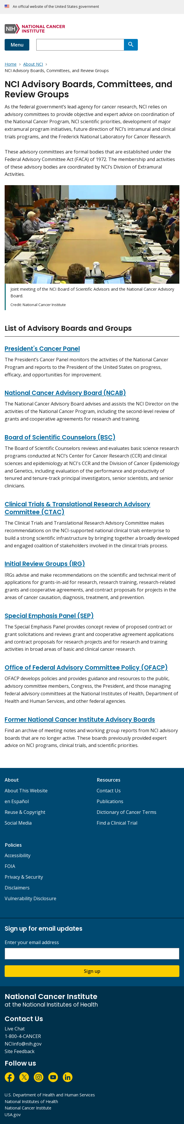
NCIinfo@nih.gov (23, 1044)
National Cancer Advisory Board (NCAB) (65, 393)
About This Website (26, 790)
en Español (17, 801)
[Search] (131, 45)
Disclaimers (17, 887)
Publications (110, 801)
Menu (17, 45)
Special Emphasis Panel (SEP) (49, 616)
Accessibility (17, 855)
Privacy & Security (24, 877)
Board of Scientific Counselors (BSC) (60, 437)
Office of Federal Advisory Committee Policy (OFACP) (86, 667)
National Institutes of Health (31, 1101)
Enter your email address (32, 942)
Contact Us (109, 790)
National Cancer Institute (28, 1108)
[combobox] (80, 45)
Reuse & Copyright (25, 812)
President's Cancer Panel (42, 348)
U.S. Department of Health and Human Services (50, 1095)
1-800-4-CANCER (23, 1036)
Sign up (92, 971)
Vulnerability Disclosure (30, 898)
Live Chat (15, 1028)
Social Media (18, 823)
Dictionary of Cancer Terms (126, 812)
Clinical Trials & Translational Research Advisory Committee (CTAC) (77, 508)
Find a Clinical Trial (117, 823)
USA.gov (13, 1114)
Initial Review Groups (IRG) (45, 564)
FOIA (10, 866)
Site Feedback (20, 1051)
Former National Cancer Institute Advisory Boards (80, 719)
